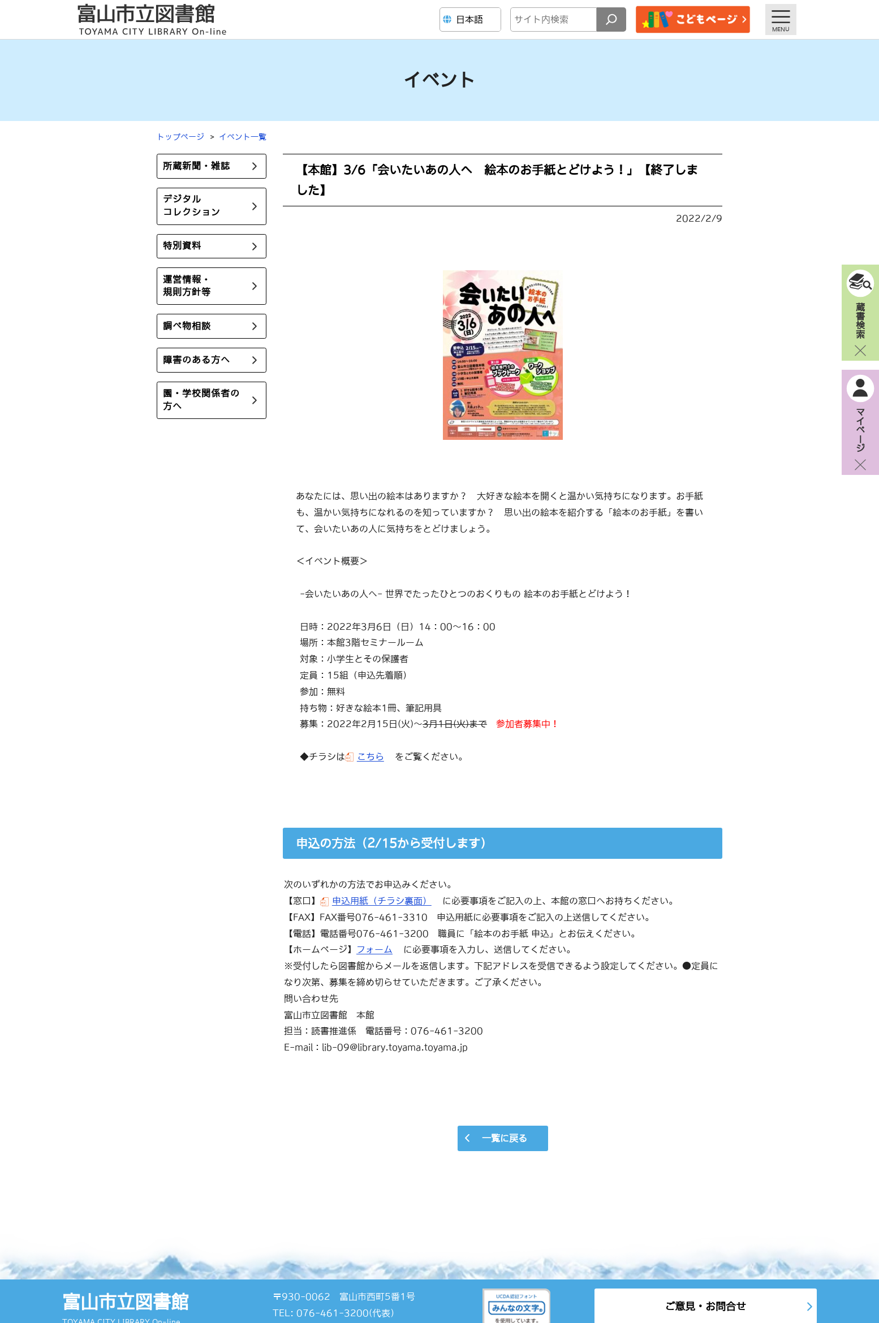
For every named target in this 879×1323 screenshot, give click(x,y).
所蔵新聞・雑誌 (196, 166)
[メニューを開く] (780, 19)
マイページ (860, 429)
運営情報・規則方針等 (187, 286)
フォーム (374, 949)
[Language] (472, 19)
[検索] (611, 19)
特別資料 (182, 246)
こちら (370, 756)
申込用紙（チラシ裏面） (382, 900)
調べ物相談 (187, 326)
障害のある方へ (196, 360)
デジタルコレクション (192, 206)
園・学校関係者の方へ (201, 401)
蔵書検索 (860, 320)
